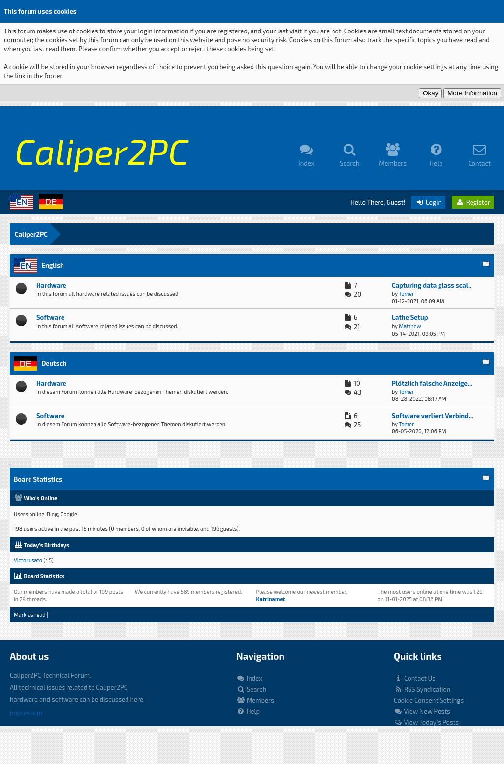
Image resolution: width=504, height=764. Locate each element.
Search (251, 689)
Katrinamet (270, 599)
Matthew (410, 326)
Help (248, 711)
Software (50, 317)
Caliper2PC (31, 234)
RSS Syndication (422, 689)
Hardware (51, 285)
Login (428, 202)
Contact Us (415, 678)
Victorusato (28, 560)
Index (249, 678)
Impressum (26, 713)
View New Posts (422, 711)
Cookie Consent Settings (429, 700)
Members (255, 700)
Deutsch (53, 363)
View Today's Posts (426, 722)
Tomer (406, 293)
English (52, 265)
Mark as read (30, 614)
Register (473, 202)
